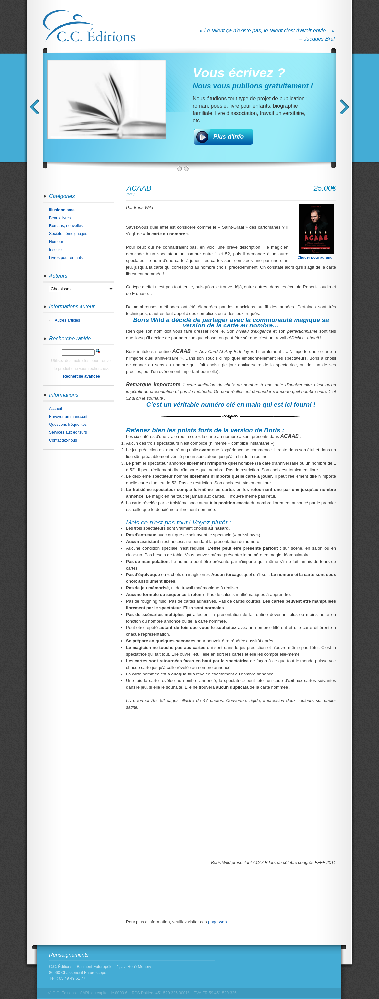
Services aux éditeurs (68, 432)
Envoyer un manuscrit (68, 416)
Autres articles (67, 320)
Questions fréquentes (68, 424)
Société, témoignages (68, 233)
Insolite (55, 249)
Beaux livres (60, 218)
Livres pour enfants (66, 257)
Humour (56, 241)
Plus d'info (228, 136)
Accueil (55, 408)
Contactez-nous (63, 440)
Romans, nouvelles (66, 226)
